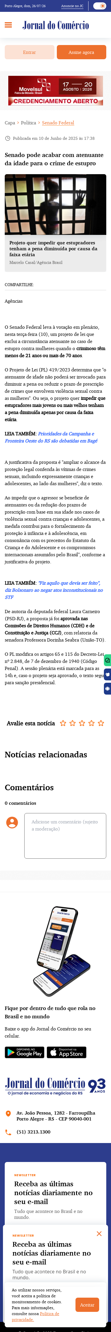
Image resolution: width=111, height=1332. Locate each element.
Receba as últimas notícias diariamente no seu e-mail (53, 1192)
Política (28, 123)
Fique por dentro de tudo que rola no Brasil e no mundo (50, 1012)
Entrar (29, 52)
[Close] (99, 1233)
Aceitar (87, 1305)
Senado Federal (58, 123)
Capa (10, 123)
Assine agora (81, 52)
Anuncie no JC (72, 6)
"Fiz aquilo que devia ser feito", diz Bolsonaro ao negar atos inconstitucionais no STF (54, 590)
